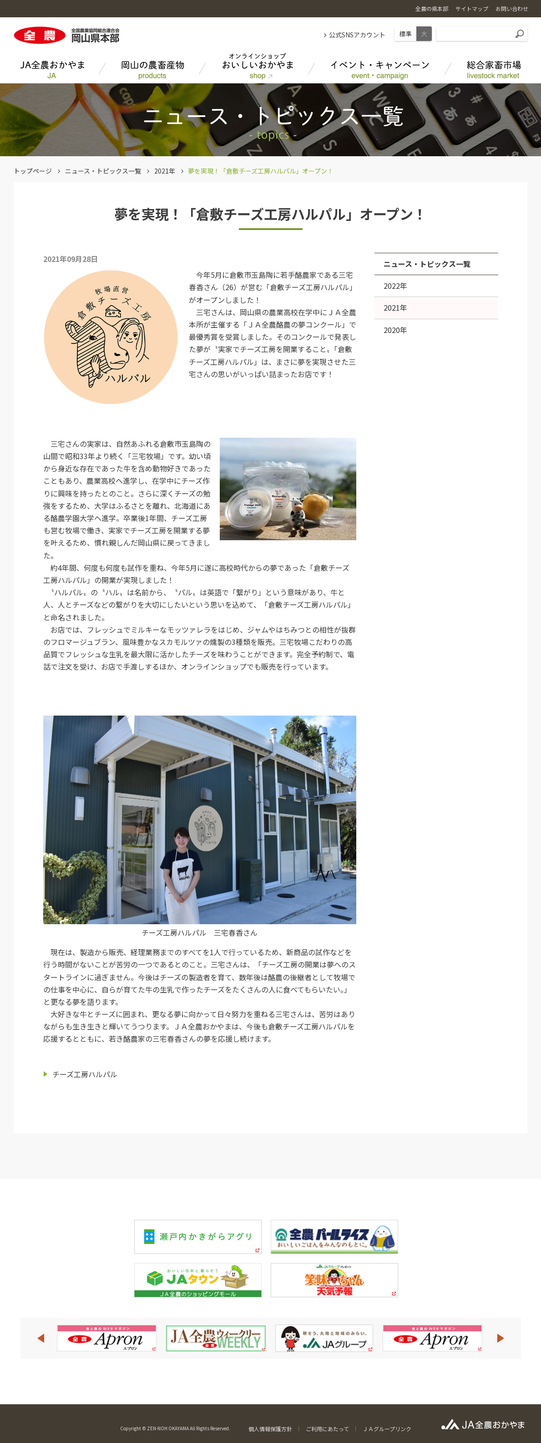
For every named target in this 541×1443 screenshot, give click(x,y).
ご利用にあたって (327, 1429)
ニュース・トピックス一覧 (103, 170)
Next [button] (501, 1338)
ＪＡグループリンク (387, 1429)
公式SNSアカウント (357, 34)
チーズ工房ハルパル (84, 1074)
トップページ (33, 170)
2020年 (395, 329)
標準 (405, 33)
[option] (106, 1338)
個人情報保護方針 (270, 1429)
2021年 (164, 170)
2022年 (395, 285)
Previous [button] (40, 1338)
